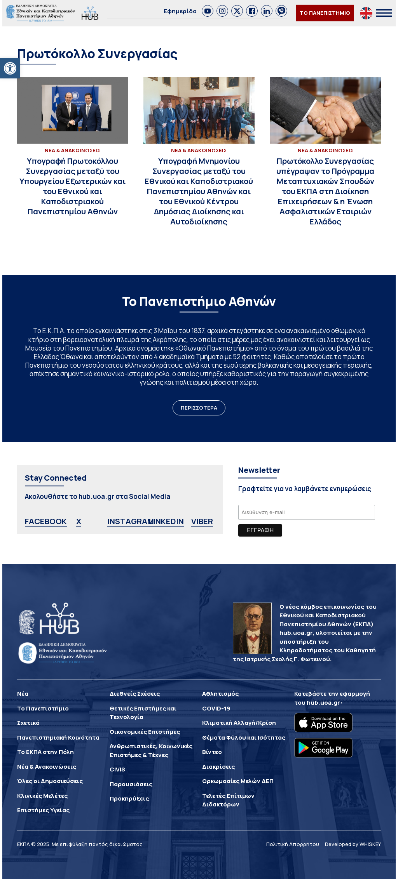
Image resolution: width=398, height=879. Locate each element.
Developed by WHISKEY (353, 844)
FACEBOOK (46, 521)
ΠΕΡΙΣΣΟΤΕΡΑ (199, 407)
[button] (10, 68)
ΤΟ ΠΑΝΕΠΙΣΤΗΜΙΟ (325, 12)
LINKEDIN (166, 521)
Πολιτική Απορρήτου (292, 844)
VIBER (202, 521)
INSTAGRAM (130, 521)
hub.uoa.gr (323, 702)
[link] (207, 11)
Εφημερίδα (180, 11)
